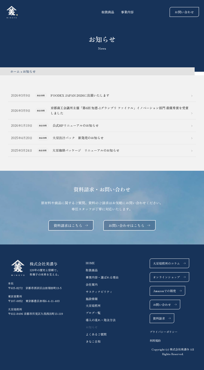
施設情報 (92, 299)
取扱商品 (92, 270)
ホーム (15, 71)
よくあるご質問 (96, 334)
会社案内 (92, 284)
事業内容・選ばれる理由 (102, 277)
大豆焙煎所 (93, 305)
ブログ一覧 (93, 313)
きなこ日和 (93, 341)
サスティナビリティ (99, 292)
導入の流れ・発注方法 (101, 320)
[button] (173, 351)
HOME (90, 263)
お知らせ (92, 327)
